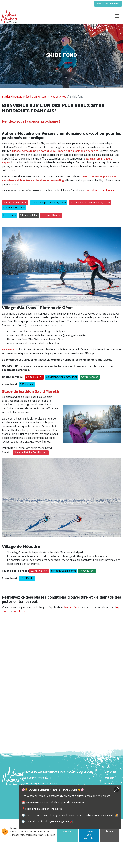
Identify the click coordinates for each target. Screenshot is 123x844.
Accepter (67, 831)
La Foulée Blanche (51, 215)
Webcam (109, 778)
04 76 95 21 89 (39, 571)
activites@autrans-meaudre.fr (61, 377)
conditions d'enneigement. (101, 191)
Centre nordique (89, 377)
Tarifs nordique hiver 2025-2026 (48, 203)
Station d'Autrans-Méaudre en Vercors (24, 97)
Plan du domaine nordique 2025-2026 (90, 203)
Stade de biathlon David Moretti (30, 452)
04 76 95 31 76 (34, 377)
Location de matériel (14, 208)
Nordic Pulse (72, 607)
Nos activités (58, 97)
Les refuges (9, 215)
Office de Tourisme (108, 4)
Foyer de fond (87, 571)
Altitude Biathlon (28, 215)
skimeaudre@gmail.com (63, 571)
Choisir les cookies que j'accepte (88, 831)
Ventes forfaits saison (15, 203)
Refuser (110, 831)
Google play (19, 611)
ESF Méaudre (27, 578)
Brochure (109, 784)
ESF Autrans (26, 384)
